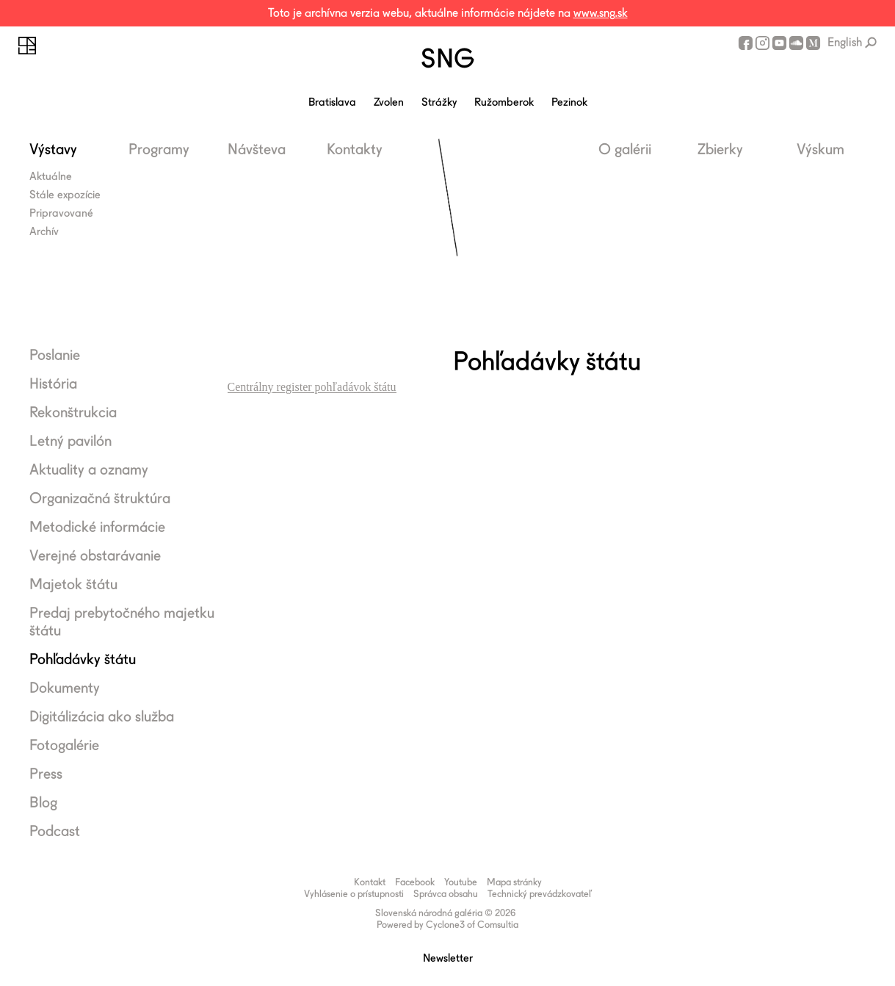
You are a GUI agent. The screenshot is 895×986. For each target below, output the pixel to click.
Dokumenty (64, 688)
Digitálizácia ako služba (101, 716)
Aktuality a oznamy (88, 469)
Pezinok (569, 102)
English (844, 42)
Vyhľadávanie (871, 42)
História (53, 383)
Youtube (779, 43)
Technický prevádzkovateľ (540, 893)
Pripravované (61, 213)
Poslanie (54, 355)
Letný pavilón (70, 441)
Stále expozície (65, 194)
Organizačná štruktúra (99, 498)
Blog (43, 802)
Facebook (745, 43)
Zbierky (720, 149)
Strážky (439, 102)
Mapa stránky (514, 882)
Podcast (54, 831)
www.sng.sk (600, 13)
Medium (813, 43)
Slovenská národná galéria (27, 45)
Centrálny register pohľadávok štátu (312, 387)
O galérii (624, 149)
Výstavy (53, 149)
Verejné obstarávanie (95, 555)
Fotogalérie (64, 745)
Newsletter (448, 958)
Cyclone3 (445, 924)
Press (45, 773)
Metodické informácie (97, 527)
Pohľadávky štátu (82, 659)
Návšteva (257, 149)
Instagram (762, 43)
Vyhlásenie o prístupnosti (354, 893)
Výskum (820, 149)
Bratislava (332, 102)
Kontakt (369, 882)
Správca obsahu (445, 893)
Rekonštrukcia (73, 412)
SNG (447, 58)
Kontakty (355, 149)
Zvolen (389, 102)
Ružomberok (504, 102)
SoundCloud (796, 43)
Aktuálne (50, 176)
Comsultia (497, 924)
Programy (158, 149)
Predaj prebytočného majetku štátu (121, 621)
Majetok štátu (73, 584)
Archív (44, 231)
